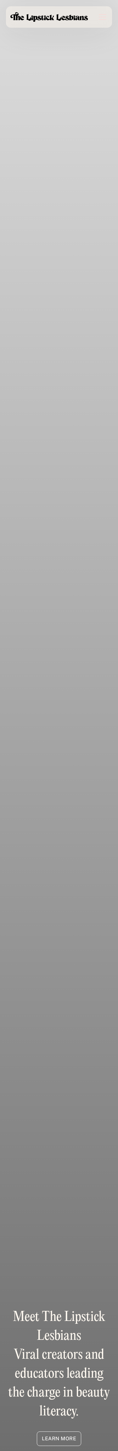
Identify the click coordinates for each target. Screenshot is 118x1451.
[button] (99, 17)
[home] (49, 17)
